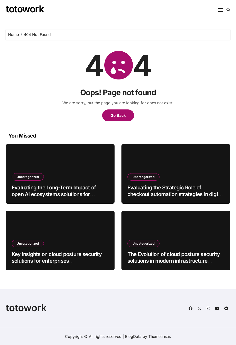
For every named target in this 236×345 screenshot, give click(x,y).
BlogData (133, 336)
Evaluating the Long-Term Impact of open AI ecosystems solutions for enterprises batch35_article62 (54, 194)
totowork (25, 9)
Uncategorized (28, 177)
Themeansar (159, 336)
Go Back (118, 115)
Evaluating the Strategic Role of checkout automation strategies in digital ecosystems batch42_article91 (175, 194)
